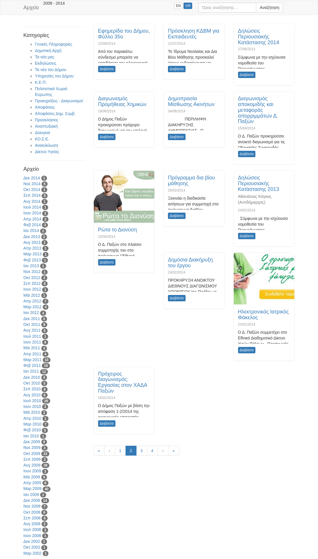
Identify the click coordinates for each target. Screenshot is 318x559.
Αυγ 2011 (31, 330)
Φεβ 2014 (32, 224)
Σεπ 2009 (32, 459)
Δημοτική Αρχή (48, 50)
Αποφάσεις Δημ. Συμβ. (55, 113)
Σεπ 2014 (32, 195)
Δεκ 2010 (31, 377)
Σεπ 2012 (32, 283)
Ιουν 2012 (32, 289)
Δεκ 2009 (31, 441)
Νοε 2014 (31, 183)
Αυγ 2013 (31, 242)
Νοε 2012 (31, 271)
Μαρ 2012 (32, 306)
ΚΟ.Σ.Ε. (42, 139)
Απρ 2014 (32, 219)
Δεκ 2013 (31, 236)
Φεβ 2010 (32, 430)
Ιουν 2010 (32, 406)
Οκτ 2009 (31, 453)
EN (178, 6)
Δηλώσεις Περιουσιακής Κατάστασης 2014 (258, 36)
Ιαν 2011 (31, 371)
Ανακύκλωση (46, 145)
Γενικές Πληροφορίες (53, 44)
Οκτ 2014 (31, 189)
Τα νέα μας (44, 57)
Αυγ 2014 (31, 201)
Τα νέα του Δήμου (50, 69)
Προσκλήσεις (46, 120)
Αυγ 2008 (31, 523)
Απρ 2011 (32, 354)
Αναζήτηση (269, 7)
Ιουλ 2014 (32, 207)
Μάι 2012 (31, 295)
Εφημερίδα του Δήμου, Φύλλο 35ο (124, 34)
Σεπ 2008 (32, 518)
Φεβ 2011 (32, 365)
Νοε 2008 (31, 506)
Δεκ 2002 (31, 541)
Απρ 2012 (32, 301)
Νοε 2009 (31, 447)
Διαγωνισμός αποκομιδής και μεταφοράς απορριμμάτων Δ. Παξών (258, 110)
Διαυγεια (42, 132)
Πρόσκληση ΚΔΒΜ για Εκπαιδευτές (193, 34)
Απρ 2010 (32, 418)
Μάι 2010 (31, 412)
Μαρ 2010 (32, 424)
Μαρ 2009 (32, 488)
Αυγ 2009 (31, 465)
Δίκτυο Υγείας (47, 151)
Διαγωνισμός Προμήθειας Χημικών (122, 101)
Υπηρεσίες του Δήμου (54, 76)
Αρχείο (31, 7)
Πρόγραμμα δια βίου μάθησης (191, 180)
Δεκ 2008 (31, 500)
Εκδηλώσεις (45, 63)
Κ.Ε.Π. (40, 82)
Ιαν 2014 (31, 230)
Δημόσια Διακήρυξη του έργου (190, 262)
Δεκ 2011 (31, 318)
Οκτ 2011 (31, 324)
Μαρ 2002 (32, 553)
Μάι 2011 (31, 348)
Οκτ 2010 (31, 383)
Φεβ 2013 (32, 260)
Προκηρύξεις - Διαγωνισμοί (59, 101)
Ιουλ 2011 (32, 336)
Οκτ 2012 (31, 277)
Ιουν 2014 (32, 213)
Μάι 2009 (31, 477)
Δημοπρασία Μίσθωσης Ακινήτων (191, 101)
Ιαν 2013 (31, 265)
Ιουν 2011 (32, 342)
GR (187, 6)
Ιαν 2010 (31, 436)
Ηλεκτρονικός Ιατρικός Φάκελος (263, 314)
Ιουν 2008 (32, 535)
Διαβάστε (107, 69)
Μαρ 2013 (32, 254)
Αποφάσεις (45, 107)
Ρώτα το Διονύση (117, 230)
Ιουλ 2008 (32, 529)
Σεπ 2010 (32, 389)
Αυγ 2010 (31, 395)
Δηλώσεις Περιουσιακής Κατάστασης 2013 (258, 183)
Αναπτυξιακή (46, 126)
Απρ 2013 (32, 248)
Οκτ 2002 (31, 547)
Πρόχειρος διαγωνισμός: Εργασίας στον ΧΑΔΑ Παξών (122, 382)
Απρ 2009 (32, 482)
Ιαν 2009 (31, 494)
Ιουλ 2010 (32, 400)
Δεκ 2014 (31, 178)
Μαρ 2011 (32, 359)
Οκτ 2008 (31, 512)
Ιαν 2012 (31, 312)
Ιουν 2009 (32, 471)
